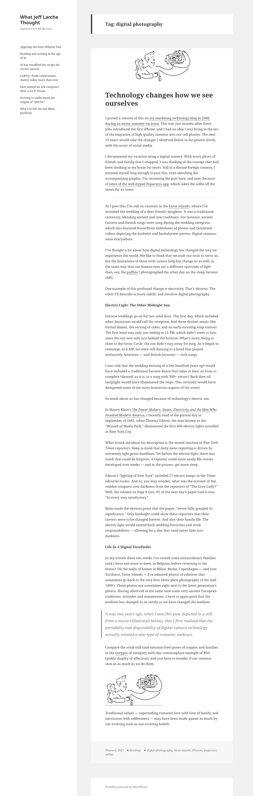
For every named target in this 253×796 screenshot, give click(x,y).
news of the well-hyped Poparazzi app (139, 184)
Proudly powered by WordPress (126, 787)
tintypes (121, 653)
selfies (109, 754)
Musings (135, 750)
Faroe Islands (179, 206)
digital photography (160, 750)
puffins (132, 272)
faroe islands (182, 750)
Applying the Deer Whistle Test (40, 47)
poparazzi (210, 750)
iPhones (197, 750)
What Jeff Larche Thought (39, 20)
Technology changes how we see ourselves (159, 99)
